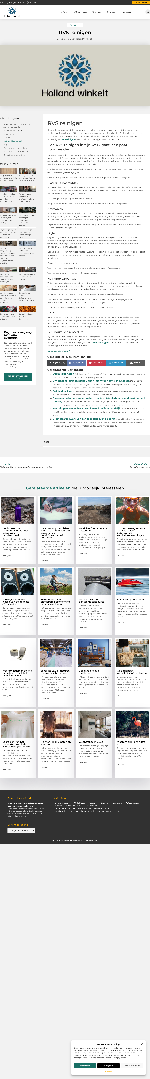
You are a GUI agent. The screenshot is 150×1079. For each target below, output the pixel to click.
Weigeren (108, 1066)
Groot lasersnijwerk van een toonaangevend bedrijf (84, 418)
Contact (127, 12)
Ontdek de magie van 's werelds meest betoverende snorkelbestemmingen (131, 532)
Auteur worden (132, 803)
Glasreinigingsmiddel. (13, 130)
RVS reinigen (68, 139)
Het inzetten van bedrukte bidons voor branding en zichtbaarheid (15, 532)
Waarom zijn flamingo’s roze (131, 743)
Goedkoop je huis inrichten (89, 671)
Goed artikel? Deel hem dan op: (18, 151)
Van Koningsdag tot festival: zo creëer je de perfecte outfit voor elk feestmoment (8, 298)
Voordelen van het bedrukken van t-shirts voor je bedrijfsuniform (16, 744)
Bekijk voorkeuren (132, 1066)
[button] (142, 1044)
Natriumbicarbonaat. (13, 141)
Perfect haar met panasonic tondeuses (91, 600)
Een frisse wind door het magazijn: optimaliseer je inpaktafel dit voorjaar (27, 220)
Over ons (97, 12)
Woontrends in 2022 (91, 742)
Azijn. (6, 144)
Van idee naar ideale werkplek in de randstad (27, 276)
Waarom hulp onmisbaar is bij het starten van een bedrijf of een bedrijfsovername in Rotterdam (55, 533)
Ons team (112, 12)
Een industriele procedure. (15, 148)
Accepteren (85, 1066)
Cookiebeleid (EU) (74, 806)
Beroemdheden (62, 803)
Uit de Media (80, 12)
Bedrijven (75, 25)
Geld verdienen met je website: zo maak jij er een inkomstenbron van (87, 811)
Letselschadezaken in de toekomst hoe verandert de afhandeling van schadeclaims (8, 199)
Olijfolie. (7, 137)
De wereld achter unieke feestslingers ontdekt (8, 316)
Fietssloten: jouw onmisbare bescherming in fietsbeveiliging (55, 601)
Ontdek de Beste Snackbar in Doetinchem (26, 316)
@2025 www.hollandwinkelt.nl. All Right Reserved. (75, 840)
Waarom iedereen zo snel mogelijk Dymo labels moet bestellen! (17, 673)
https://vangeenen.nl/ (58, 351)
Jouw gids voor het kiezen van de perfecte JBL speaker (15, 601)
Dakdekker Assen (63, 373)
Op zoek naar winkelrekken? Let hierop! (132, 671)
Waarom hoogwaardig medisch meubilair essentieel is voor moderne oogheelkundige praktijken (7, 255)
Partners (64, 12)
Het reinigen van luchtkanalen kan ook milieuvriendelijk (87, 408)
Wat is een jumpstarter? (131, 599)
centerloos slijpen (100, 342)
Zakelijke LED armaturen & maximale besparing (55, 671)
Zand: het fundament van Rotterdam (94, 529)
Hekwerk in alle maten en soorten (56, 743)
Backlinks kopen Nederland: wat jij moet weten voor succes (82, 808)
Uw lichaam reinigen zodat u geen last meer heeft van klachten (91, 380)
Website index (93, 806)
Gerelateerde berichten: (14, 155)
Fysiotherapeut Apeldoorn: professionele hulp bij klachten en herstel (26, 199)
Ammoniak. (9, 134)
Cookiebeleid (107, 1071)
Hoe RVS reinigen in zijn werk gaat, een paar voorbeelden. (17, 125)
